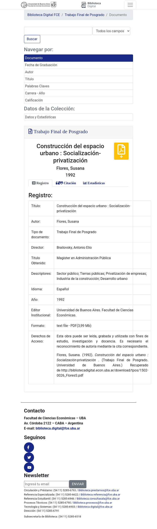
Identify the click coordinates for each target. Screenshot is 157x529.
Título (29, 79)
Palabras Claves (37, 86)
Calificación (34, 100)
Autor (29, 72)
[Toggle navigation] (130, 5)
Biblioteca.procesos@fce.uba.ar (92, 502)
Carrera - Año (35, 93)
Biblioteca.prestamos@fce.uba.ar (98, 490)
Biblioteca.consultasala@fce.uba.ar (98, 498)
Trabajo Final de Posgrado (84, 15)
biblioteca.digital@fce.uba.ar (58, 428)
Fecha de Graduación (41, 65)
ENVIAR (78, 484)
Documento (34, 58)
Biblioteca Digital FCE (43, 15)
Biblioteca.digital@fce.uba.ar (95, 506)
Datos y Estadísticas (40, 117)
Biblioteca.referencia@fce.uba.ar (100, 494)
